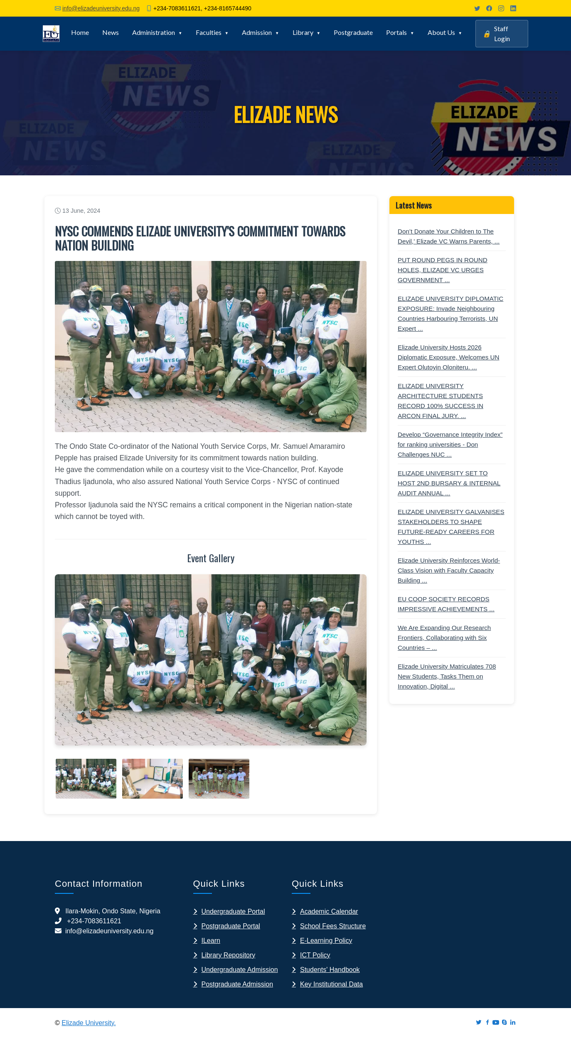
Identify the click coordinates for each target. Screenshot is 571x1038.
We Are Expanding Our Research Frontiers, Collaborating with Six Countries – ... (444, 637)
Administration (153, 32)
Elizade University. (89, 1022)
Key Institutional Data (331, 984)
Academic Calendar (329, 911)
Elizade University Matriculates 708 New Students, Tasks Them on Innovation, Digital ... (447, 676)
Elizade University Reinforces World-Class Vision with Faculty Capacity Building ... (449, 570)
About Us (441, 32)
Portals (396, 32)
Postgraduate (353, 32)
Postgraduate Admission (237, 984)
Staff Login (496, 33)
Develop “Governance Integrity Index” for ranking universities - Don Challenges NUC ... (450, 444)
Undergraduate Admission (240, 969)
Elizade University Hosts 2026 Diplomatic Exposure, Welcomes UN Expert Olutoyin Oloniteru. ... (448, 357)
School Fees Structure (333, 926)
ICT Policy (315, 955)
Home (80, 32)
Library (303, 32)
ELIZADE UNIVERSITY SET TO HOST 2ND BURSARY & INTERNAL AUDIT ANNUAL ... (449, 483)
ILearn (211, 940)
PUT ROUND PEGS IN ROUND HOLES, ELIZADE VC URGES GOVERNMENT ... (442, 269)
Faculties (209, 32)
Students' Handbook (330, 969)
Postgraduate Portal (231, 926)
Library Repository (229, 955)
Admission (257, 32)
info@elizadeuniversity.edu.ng (101, 8)
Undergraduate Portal (233, 911)
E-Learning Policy (326, 940)
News (110, 32)
